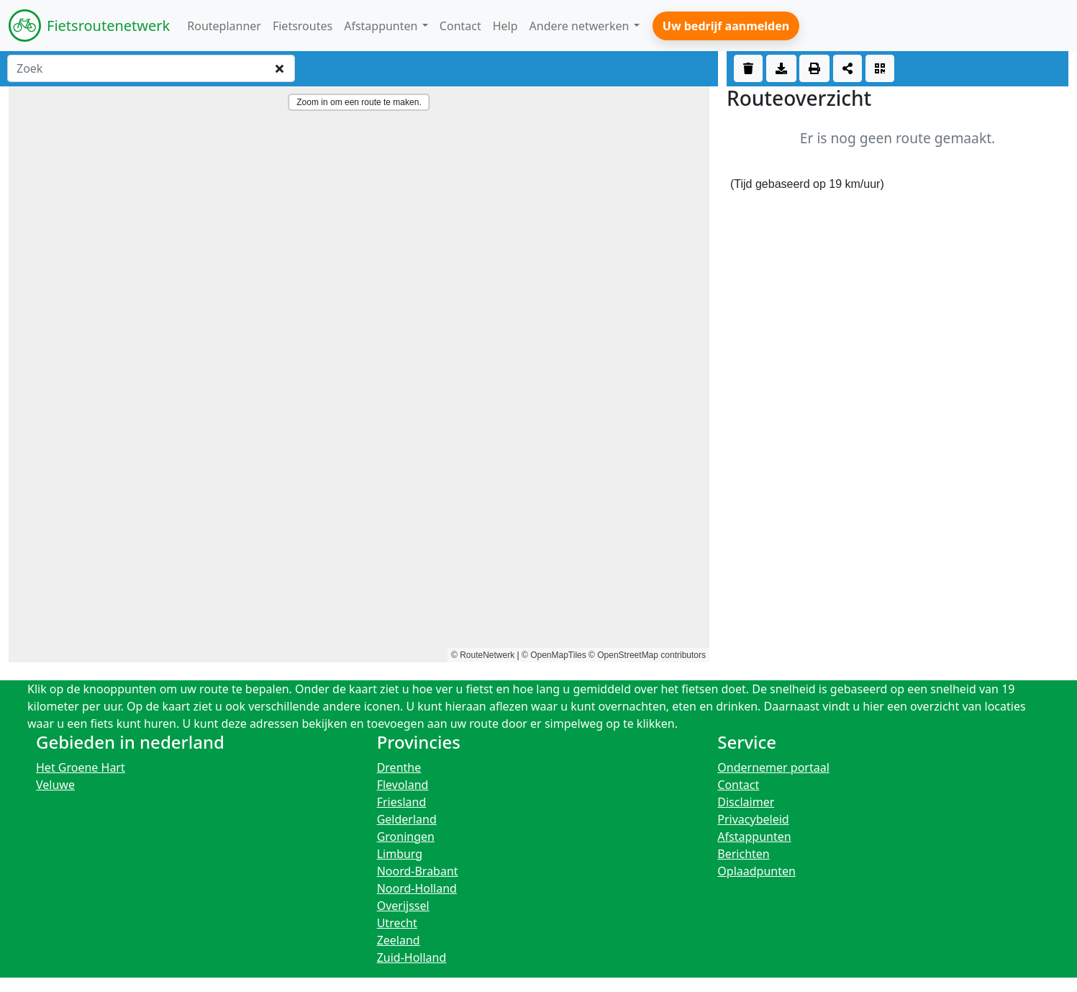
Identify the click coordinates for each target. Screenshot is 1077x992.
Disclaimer (745, 802)
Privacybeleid (753, 819)
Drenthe (399, 767)
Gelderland (407, 819)
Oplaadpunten (756, 871)
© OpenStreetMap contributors (647, 655)
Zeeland (398, 940)
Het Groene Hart (80, 767)
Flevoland (403, 785)
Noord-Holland (417, 888)
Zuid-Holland (412, 957)
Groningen (406, 836)
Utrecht (397, 923)
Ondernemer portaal (773, 767)
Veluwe (55, 785)
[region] (359, 374)
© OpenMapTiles (554, 655)
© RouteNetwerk (482, 655)
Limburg (400, 854)
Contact (738, 785)
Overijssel (403, 906)
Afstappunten (754, 836)
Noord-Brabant (417, 871)
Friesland (402, 802)
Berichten (743, 854)
